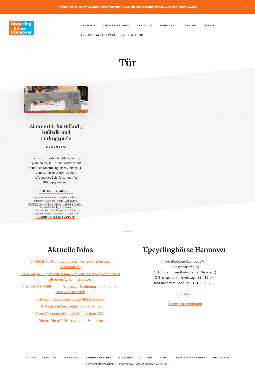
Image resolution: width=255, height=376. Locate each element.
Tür (50, 216)
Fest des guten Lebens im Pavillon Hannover (70, 299)
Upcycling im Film (67, 197)
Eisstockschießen (38, 203)
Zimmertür (69, 216)
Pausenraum (62, 210)
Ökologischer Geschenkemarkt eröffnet (70, 306)
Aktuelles (52, 197)
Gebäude (77, 203)
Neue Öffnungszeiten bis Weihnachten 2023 (70, 313)
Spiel (73, 210)
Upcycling (58, 216)
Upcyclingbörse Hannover (36, 28)
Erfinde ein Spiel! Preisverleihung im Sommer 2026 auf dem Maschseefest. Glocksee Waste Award (127, 7)
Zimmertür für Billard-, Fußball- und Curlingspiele (56, 133)
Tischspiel (41, 216)
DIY (75, 200)
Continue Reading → (56, 191)
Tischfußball (71, 213)
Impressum (185, 293)
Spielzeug (57, 213)
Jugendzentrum (64, 207)
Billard (60, 200)
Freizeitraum (55, 203)
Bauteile (51, 200)
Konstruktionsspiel (45, 210)
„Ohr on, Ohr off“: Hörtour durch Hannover (70, 320)
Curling (68, 200)
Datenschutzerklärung (185, 303)
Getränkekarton (47, 207)
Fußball (67, 203)
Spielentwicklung (42, 213)
